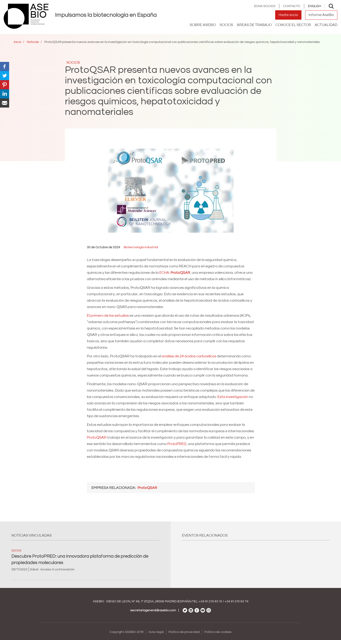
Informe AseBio (321, 15)
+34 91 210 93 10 (210, 601)
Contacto (291, 6)
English (314, 6)
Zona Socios (264, 6)
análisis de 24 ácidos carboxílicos (189, 356)
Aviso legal (156, 632)
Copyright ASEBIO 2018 (126, 632)
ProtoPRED (176, 444)
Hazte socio (288, 15)
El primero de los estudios (108, 315)
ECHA (164, 272)
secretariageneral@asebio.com (153, 610)
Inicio (17, 42)
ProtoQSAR (97, 437)
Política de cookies (218, 632)
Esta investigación (232, 397)
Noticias (33, 42)
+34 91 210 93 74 (236, 601)
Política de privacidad (184, 632)
